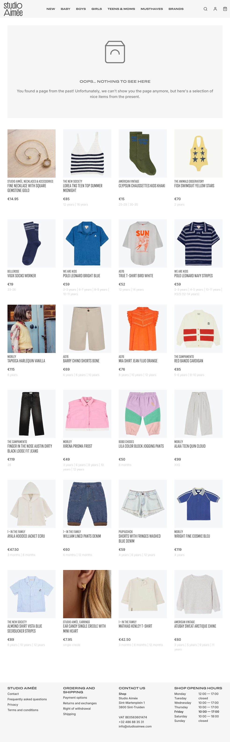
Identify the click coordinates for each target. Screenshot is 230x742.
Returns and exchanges (80, 703)
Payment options (75, 698)
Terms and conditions (22, 710)
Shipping (69, 714)
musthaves (152, 9)
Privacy (12, 705)
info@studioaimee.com (135, 726)
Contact (13, 694)
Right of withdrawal (77, 709)
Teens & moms (121, 9)
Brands (176, 9)
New (51, 9)
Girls (96, 9)
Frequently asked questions (27, 699)
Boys (81, 9)
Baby (65, 9)
